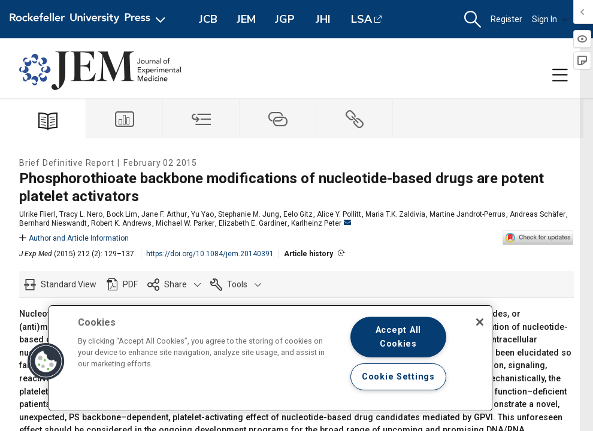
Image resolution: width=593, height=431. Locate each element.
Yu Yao (202, 214)
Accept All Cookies (398, 337)
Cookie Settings (398, 377)
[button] (472, 19)
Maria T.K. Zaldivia (395, 214)
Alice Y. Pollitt (339, 214)
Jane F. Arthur (164, 214)
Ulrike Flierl (37, 214)
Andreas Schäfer (537, 214)
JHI (323, 19)
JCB (208, 19)
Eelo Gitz (298, 214)
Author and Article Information (74, 238)
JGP (285, 19)
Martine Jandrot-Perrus (467, 214)
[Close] (480, 322)
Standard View (68, 284)
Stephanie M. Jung (248, 214)
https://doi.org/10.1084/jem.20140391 (210, 254)
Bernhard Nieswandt (53, 223)
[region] (270, 358)
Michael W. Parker (185, 223)
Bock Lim (122, 214)
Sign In (550, 19)
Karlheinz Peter (321, 223)
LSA (361, 19)
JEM (246, 19)
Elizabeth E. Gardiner (253, 223)
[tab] (124, 118)
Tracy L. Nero (80, 214)
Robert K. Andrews (121, 223)
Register (506, 19)
